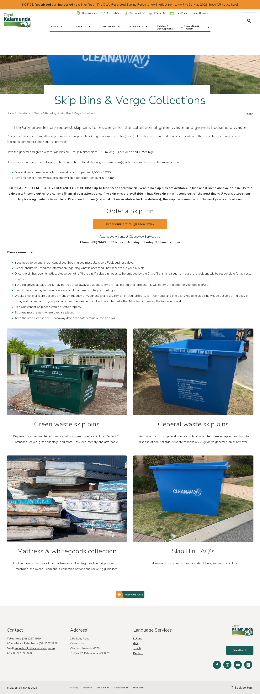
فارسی (137, 648)
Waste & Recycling (45, 113)
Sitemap (87, 687)
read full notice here (223, 5)
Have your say (87, 13)
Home (10, 113)
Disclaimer (103, 687)
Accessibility (111, 13)
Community (139, 26)
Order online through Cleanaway (130, 224)
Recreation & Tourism (197, 27)
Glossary (138, 687)
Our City (83, 26)
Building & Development (170, 27)
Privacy (74, 687)
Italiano (137, 638)
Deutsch (138, 653)
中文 (136, 643)
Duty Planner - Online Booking (189, 13)
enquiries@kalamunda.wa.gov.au (35, 648)
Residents (112, 26)
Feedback (239, 650)
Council (56, 26)
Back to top (241, 688)
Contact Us (157, 13)
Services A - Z (135, 13)
